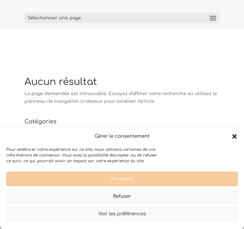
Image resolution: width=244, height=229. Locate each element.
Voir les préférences (122, 214)
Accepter (122, 179)
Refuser (122, 196)
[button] (234, 136)
